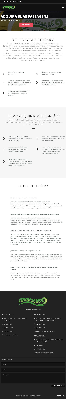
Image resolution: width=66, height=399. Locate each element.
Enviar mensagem (58, 385)
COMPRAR (26, 25)
